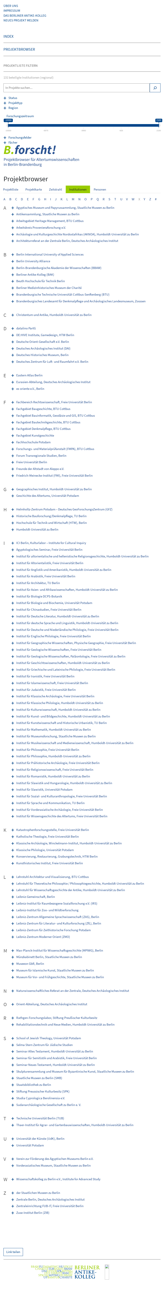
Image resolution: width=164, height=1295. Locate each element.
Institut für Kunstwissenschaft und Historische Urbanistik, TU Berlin (61, 723)
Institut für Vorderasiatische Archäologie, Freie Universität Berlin (59, 810)
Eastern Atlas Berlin (29, 375)
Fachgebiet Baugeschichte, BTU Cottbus (43, 409)
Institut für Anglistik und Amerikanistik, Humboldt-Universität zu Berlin (63, 570)
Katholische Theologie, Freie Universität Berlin (47, 836)
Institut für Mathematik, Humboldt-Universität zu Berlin (53, 729)
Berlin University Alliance (33, 261)
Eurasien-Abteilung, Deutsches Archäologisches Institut (53, 382)
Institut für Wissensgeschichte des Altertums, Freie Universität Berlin (61, 816)
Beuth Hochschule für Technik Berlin (40, 281)
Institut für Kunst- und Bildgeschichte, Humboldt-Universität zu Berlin (63, 716)
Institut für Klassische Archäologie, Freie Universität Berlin (55, 696)
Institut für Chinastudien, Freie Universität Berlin (48, 609)
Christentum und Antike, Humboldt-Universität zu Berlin (54, 315)
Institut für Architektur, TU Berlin (38, 583)
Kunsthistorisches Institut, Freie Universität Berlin (49, 863)
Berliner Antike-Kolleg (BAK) (35, 274)
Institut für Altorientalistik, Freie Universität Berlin (49, 563)
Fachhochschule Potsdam (33, 442)
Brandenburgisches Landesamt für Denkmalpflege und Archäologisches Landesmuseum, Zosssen (81, 301)
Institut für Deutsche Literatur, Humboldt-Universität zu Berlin (57, 616)
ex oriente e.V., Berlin (30, 389)
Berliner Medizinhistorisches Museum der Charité (49, 288)
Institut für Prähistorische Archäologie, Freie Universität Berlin (58, 763)
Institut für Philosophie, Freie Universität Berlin (47, 750)
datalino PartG (26, 328)
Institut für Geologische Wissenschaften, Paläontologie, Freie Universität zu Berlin (70, 656)
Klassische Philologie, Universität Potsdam (45, 850)
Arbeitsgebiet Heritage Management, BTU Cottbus (50, 221)
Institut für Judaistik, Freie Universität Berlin (46, 690)
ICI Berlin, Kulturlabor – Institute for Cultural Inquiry (51, 543)
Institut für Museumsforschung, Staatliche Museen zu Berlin (56, 736)
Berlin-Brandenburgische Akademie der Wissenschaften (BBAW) (59, 268)
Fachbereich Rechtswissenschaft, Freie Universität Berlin (54, 402)
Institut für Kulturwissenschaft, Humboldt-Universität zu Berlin (58, 709)
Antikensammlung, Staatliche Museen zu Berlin (47, 214)
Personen (100, 189)
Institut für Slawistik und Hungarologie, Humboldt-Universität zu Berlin (64, 783)
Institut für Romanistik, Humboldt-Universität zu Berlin (53, 776)
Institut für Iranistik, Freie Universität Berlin (45, 676)
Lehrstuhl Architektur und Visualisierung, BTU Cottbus (52, 877)
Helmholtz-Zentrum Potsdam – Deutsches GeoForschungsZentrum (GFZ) (64, 509)
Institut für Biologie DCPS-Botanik (39, 596)
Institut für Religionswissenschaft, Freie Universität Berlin (54, 769)
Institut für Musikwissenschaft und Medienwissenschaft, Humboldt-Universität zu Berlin (74, 743)
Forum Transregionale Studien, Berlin (41, 455)
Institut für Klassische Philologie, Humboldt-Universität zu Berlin (59, 703)
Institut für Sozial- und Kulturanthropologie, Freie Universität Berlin (61, 796)
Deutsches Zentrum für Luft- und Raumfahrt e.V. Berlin (52, 361)
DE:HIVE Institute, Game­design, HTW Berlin (45, 335)
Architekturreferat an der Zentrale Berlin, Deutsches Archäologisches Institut (67, 241)
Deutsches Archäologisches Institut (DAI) (43, 348)
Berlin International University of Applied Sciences (50, 254)
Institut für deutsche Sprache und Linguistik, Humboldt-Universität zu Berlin (67, 623)
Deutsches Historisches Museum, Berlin (42, 355)
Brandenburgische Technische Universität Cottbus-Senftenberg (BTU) (63, 294)
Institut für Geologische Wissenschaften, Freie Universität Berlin (58, 650)
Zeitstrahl (55, 189)
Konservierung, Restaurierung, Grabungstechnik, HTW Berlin (57, 856)
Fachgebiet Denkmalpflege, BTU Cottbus (43, 429)
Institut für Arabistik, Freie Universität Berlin (45, 576)
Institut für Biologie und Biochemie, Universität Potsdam (54, 603)
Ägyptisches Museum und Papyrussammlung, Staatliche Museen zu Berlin (65, 208)
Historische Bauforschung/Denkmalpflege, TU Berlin (51, 516)
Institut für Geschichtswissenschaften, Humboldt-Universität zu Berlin (63, 663)
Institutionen (78, 189)
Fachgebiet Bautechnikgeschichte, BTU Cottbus (48, 422)
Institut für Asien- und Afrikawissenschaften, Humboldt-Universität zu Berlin (67, 590)
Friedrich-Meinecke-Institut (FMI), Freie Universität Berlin (54, 475)
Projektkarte (33, 189)
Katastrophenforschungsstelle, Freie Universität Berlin (52, 830)
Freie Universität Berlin (31, 462)
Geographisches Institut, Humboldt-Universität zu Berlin (54, 489)
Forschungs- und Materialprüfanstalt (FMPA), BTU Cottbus (55, 449)
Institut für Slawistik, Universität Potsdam (44, 789)
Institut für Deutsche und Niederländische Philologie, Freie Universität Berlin (67, 630)
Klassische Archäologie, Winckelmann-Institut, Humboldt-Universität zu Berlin (69, 843)
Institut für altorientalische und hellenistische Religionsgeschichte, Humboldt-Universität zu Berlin (82, 556)
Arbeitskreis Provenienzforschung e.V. (41, 227)
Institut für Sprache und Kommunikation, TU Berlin (50, 803)
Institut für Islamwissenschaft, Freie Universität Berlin (52, 683)
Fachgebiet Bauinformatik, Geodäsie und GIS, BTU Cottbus (55, 415)
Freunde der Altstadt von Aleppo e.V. (40, 469)
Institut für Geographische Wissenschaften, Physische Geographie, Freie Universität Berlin (76, 643)
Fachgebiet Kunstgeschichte (35, 435)
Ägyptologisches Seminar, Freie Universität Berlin (49, 549)
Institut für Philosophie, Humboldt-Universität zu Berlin (53, 756)
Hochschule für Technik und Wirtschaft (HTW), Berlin (51, 523)
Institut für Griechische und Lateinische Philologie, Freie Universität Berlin (65, 669)
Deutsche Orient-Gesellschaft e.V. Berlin (42, 342)
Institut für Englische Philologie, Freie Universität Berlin (53, 636)
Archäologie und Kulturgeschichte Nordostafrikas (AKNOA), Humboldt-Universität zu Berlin (77, 234)
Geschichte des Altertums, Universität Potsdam (47, 496)
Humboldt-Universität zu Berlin (37, 529)
